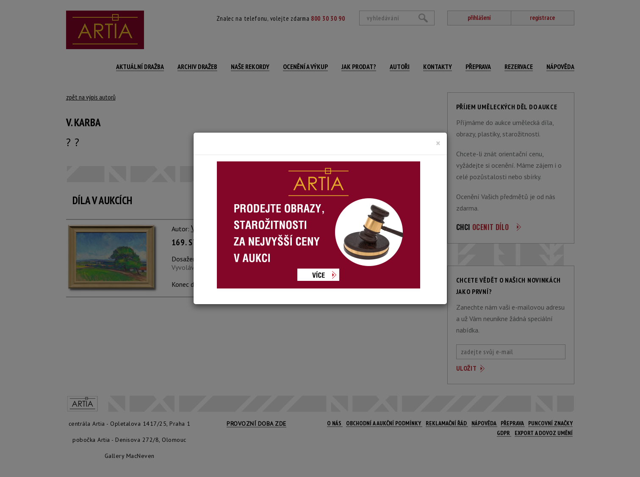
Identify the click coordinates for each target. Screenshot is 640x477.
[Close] (438, 143)
